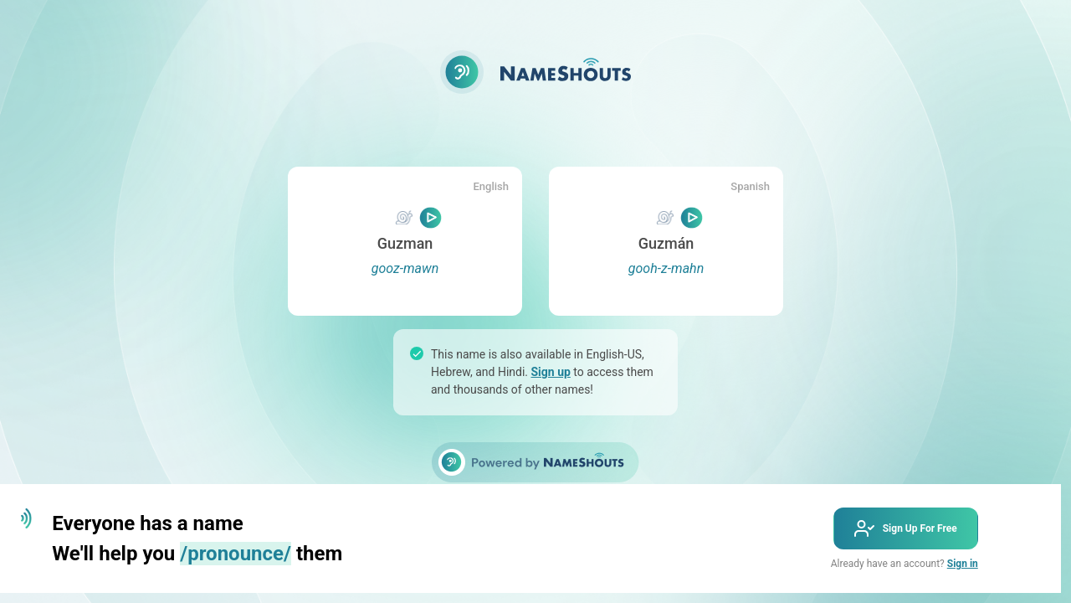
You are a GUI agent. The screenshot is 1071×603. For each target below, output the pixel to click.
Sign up (551, 372)
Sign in (962, 564)
